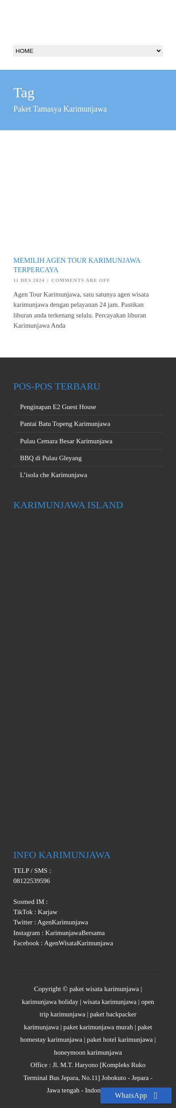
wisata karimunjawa (109, 1001)
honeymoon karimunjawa (88, 1052)
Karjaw (46, 911)
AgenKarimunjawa (62, 922)
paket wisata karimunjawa (104, 988)
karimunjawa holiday (50, 1001)
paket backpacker (113, 1014)
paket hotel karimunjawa (120, 1039)
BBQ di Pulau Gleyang (51, 458)
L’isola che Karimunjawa (53, 474)
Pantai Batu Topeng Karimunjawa (65, 423)
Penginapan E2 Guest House (58, 406)
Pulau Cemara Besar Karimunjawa (66, 441)
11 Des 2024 (28, 280)
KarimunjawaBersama (74, 932)
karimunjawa (41, 1027)
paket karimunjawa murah (98, 1027)
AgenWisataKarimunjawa (78, 943)
